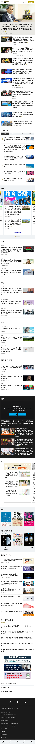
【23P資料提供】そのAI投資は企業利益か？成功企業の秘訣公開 (17, 650)
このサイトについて (5, 712)
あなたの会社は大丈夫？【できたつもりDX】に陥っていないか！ (17, 626)
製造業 (2, 245)
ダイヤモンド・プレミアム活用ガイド (9, 717)
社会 (2, 335)
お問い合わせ (4, 734)
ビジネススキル (4, 299)
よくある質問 (4, 728)
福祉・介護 (3, 346)
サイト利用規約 (4, 720)
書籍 (31, 742)
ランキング (4, 130)
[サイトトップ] (6, 2)
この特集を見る (17, 232)
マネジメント (4, 286)
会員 (30, 133)
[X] (10, 702)
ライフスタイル (4, 326)
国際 (2, 364)
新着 (3, 742)
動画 (2, 399)
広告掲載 (3, 731)
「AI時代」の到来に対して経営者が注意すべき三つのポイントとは (17, 632)
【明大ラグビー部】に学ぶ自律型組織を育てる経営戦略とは (17, 638)
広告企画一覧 (5, 687)
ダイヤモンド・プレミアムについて (8, 715)
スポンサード (5, 555)
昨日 (13, 133)
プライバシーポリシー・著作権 (8, 726)
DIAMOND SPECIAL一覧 (8, 683)
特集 (2, 188)
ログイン (24, 1)
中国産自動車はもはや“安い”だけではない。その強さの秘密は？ (17, 644)
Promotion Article (6, 691)
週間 (21, 133)
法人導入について (5, 737)
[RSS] (25, 702)
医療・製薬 (3, 258)
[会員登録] (31, 2)
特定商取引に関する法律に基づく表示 (10, 723)
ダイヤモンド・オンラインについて (9, 708)
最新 (5, 133)
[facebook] (18, 702)
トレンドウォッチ (6, 620)
